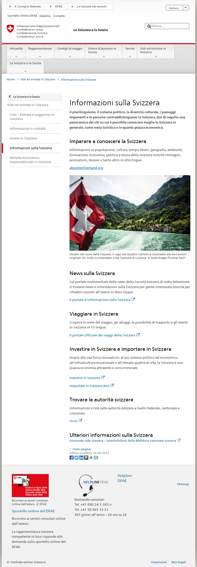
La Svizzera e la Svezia (25, 67)
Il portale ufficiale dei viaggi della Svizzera (105, 335)
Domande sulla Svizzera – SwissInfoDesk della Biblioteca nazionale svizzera (125, 440)
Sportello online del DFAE (33, 511)
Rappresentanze (40, 52)
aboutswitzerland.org (86, 168)
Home (11, 79)
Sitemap (183, 484)
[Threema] (86, 457)
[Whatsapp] (91, 457)
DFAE (58, 6)
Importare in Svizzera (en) (92, 386)
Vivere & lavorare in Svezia (103, 52)
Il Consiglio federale (28, 6)
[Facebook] (72, 457)
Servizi (130, 52)
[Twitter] (76, 457)
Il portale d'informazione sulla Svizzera (102, 300)
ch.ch (76, 421)
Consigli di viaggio (70, 52)
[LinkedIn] (81, 457)
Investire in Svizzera (87, 378)
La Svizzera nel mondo (92, 6)
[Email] (96, 457)
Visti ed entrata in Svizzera (155, 52)
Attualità (16, 52)
